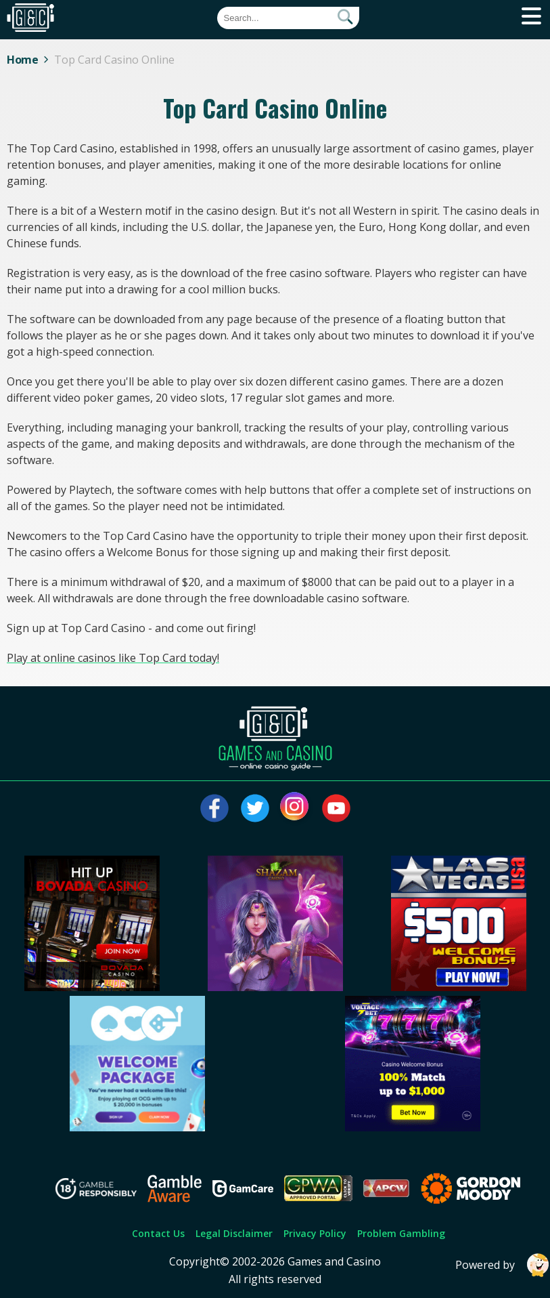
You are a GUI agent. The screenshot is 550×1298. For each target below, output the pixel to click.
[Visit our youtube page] (336, 808)
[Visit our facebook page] (214, 808)
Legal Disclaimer (234, 1233)
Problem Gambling (401, 1233)
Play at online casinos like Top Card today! (113, 657)
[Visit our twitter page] (255, 808)
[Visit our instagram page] (295, 808)
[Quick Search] (288, 18)
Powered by (502, 1265)
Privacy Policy (314, 1233)
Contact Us (158, 1233)
